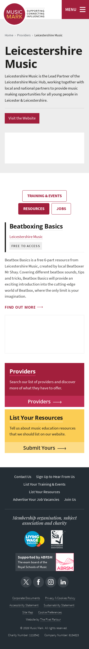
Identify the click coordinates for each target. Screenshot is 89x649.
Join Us (70, 499)
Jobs (61, 208)
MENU (70, 9)
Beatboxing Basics (36, 226)
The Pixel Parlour (50, 619)
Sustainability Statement (59, 605)
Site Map (27, 612)
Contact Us (22, 476)
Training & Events (44, 196)
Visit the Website (22, 118)
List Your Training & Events (44, 484)
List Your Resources (44, 491)
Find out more (20, 307)
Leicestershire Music (26, 236)
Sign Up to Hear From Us (55, 476)
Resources (33, 208)
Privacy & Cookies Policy (60, 598)
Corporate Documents (26, 598)
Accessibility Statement (23, 605)
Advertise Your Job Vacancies (36, 499)
